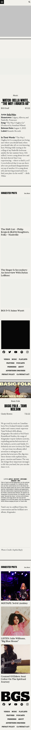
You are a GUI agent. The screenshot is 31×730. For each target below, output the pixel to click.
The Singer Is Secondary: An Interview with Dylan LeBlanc (14, 272)
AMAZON (13, 480)
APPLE (11, 479)
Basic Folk (15, 401)
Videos (7, 359)
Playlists (23, 359)
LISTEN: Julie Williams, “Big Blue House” (13, 640)
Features (10, 363)
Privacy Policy (8, 374)
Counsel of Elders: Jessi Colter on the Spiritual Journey (13, 679)
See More (27, 193)
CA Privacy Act (23, 374)
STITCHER (23, 479)
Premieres (11, 367)
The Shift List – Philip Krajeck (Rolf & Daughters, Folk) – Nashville (15, 232)
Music (15, 95)
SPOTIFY (16, 479)
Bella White (11, 115)
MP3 (19, 480)
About (21, 367)
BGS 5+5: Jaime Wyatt (12, 310)
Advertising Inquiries (15, 371)
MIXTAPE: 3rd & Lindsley (14, 603)
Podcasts (20, 363)
